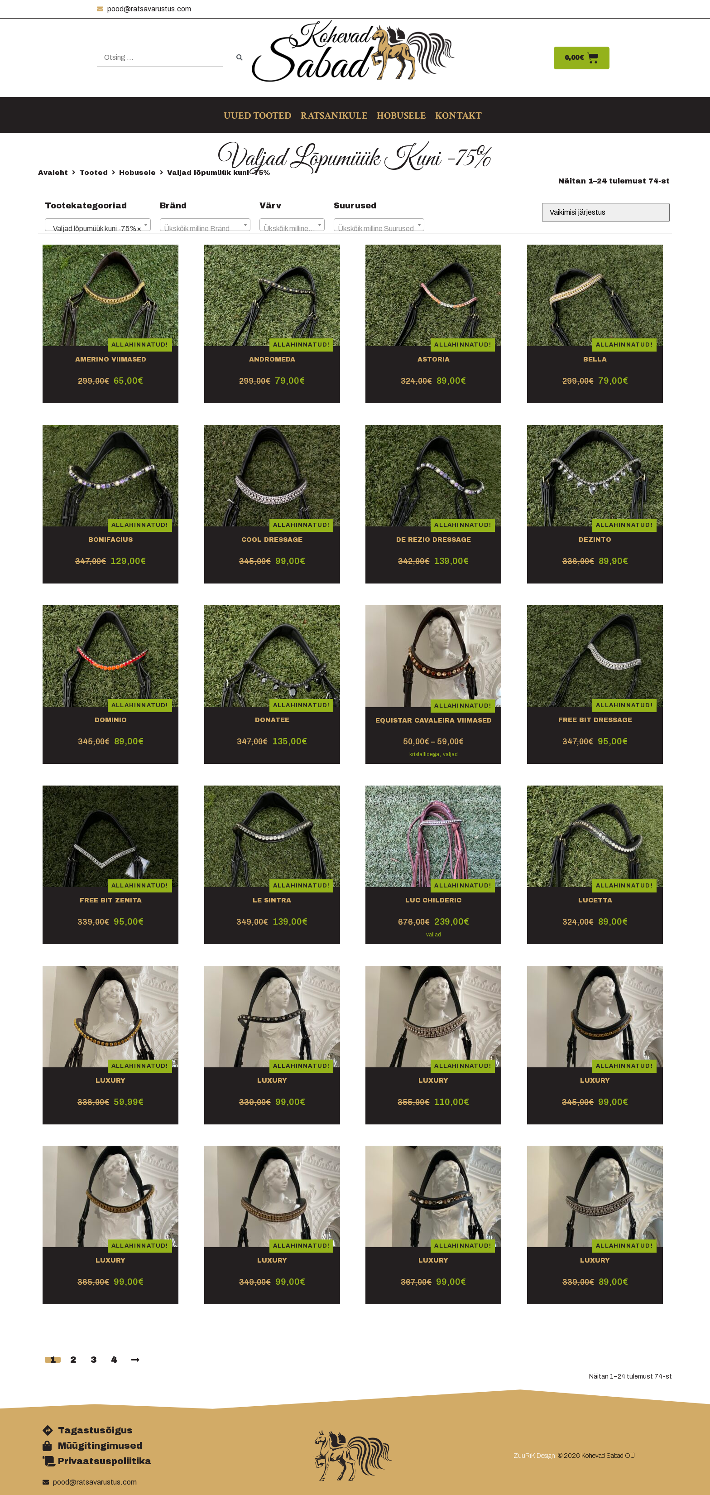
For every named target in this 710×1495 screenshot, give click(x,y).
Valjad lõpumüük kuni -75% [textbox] (95, 228)
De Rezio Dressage (433, 539)
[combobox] (98, 224)
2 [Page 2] (73, 1360)
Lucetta (595, 900)
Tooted (93, 172)
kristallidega (424, 754)
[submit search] (239, 58)
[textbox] (205, 229)
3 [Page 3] (93, 1360)
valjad (450, 754)
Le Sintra (272, 900)
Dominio (111, 720)
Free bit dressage (595, 720)
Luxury (110, 1080)
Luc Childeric (433, 900)
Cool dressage (271, 539)
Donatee (272, 720)
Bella (595, 359)
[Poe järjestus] (606, 212)
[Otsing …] (160, 57)
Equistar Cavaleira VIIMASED (433, 720)
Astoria (433, 359)
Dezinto (595, 539)
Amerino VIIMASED (110, 359)
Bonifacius (110, 539)
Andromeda (272, 359)
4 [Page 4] (114, 1360)
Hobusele (137, 172)
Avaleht (53, 172)
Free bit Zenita (111, 900)
